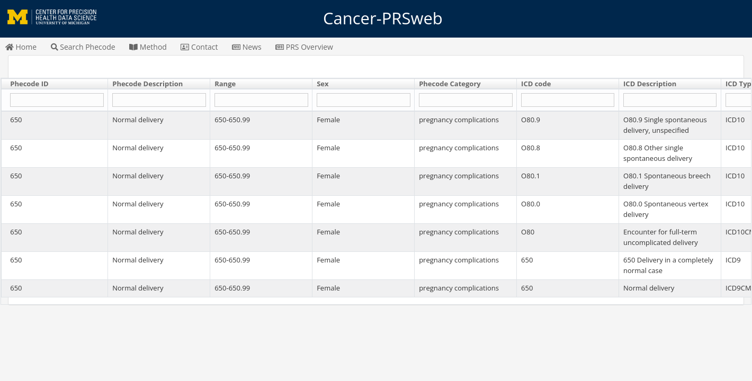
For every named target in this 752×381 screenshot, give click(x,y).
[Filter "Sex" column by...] (363, 100)
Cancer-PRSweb (376, 19)
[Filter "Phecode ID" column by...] (56, 100)
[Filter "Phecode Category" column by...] (465, 100)
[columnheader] (55, 84)
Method (148, 47)
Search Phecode (83, 47)
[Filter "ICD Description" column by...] (670, 100)
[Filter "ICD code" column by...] (567, 100)
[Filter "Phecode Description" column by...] (158, 100)
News (247, 47)
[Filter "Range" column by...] (261, 100)
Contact (199, 47)
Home (21, 47)
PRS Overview (304, 47)
